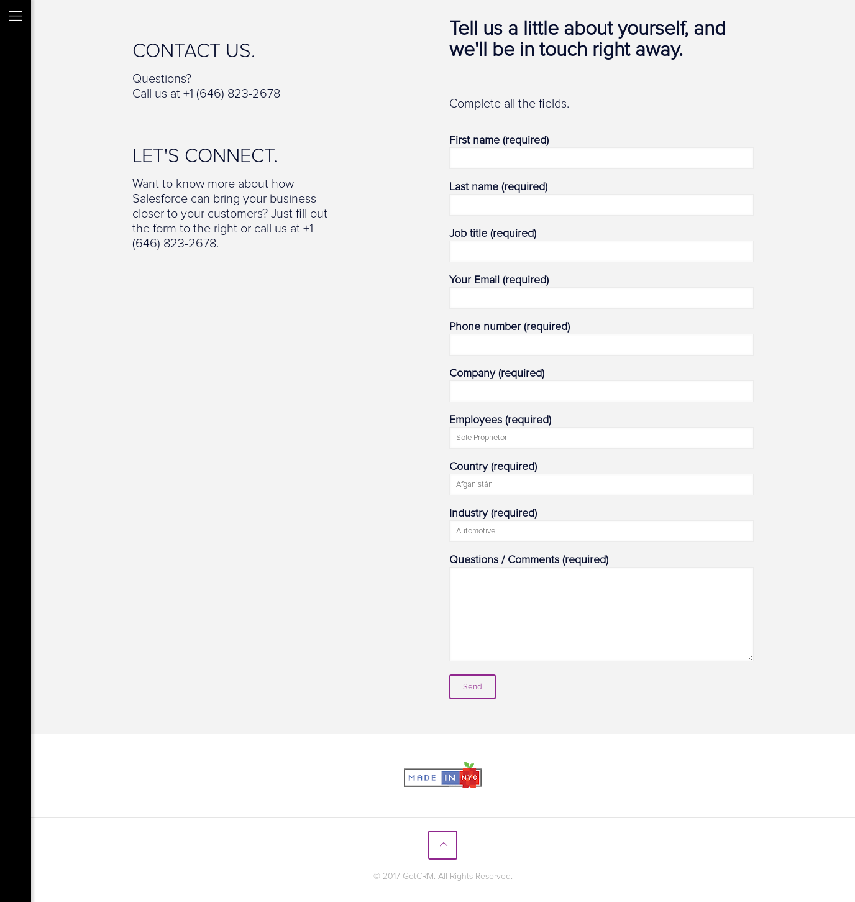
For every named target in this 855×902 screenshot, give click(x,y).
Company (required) (601, 385)
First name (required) (601, 152)
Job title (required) (601, 245)
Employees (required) (601, 432)
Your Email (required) (601, 292)
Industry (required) (601, 525)
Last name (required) (601, 199)
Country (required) (601, 478)
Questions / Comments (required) (601, 608)
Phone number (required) (601, 338)
